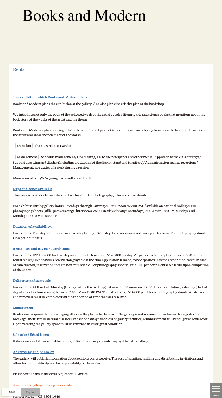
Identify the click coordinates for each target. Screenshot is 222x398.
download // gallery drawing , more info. (43, 384)
